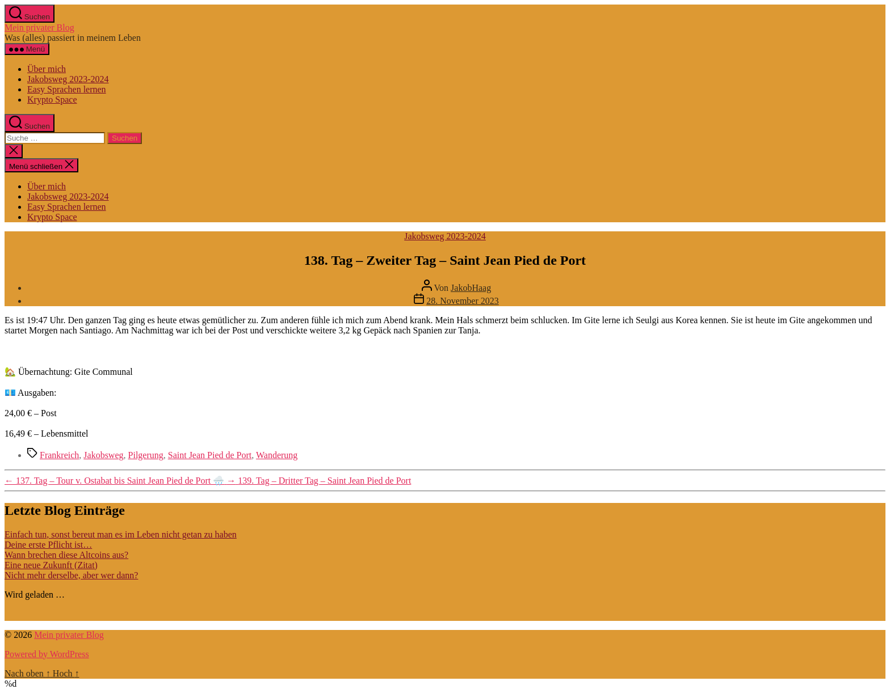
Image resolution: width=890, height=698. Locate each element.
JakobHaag (471, 288)
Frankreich (59, 455)
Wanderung (276, 455)
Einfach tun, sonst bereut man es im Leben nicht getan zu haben (121, 534)
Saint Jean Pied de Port (210, 455)
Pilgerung (145, 455)
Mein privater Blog (39, 27)
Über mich (46, 69)
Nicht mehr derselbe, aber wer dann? (71, 575)
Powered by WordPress (47, 654)
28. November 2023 (462, 301)
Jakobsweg (103, 455)
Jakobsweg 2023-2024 (68, 79)
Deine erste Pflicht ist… (48, 544)
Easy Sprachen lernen (66, 89)
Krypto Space (52, 99)
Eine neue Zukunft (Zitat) (51, 565)
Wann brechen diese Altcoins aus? (66, 555)
